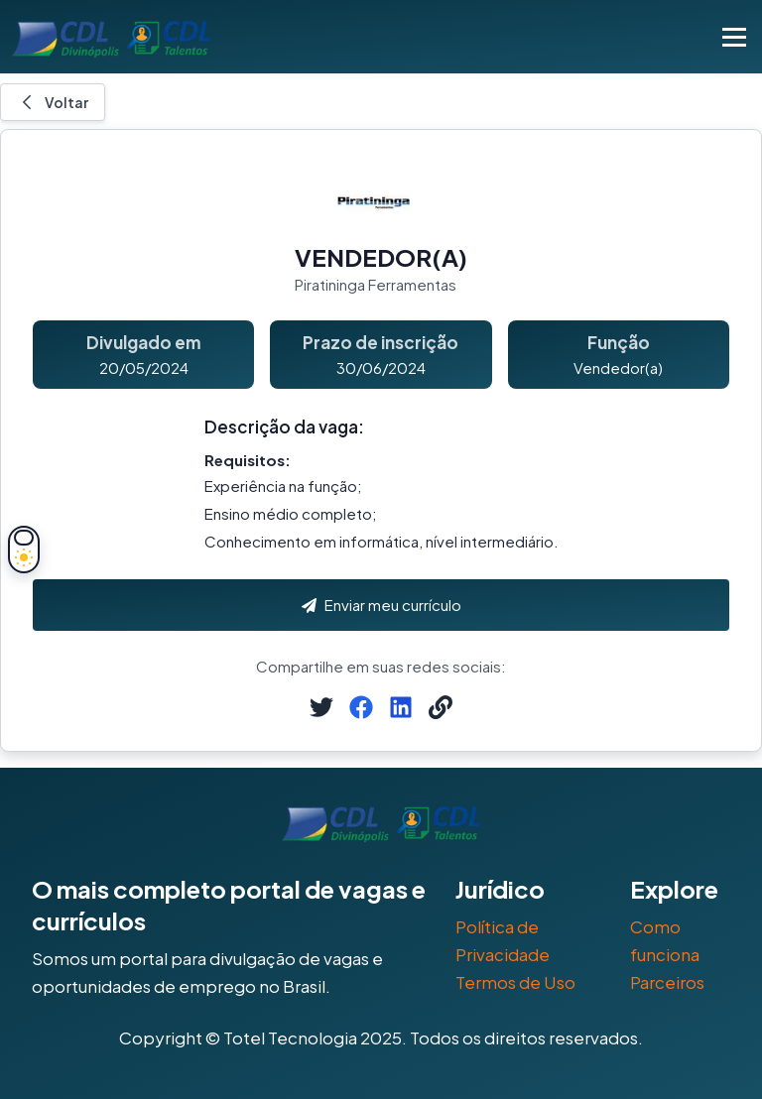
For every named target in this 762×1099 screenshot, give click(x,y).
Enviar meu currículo (381, 604)
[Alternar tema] (24, 549)
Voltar (52, 102)
